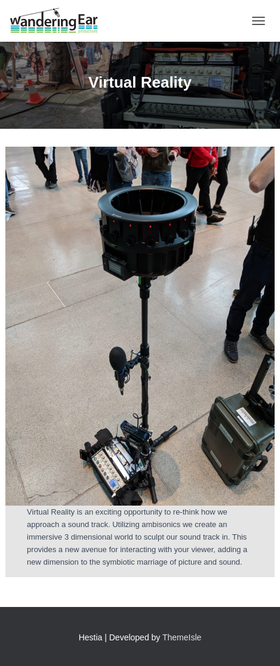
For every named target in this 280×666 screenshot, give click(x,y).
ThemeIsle (181, 637)
